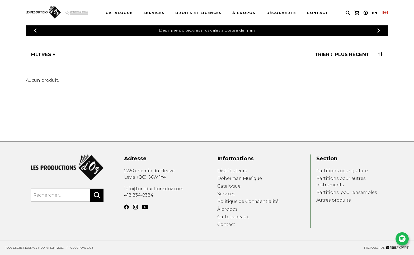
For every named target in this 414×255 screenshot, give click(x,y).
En (374, 13)
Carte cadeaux (233, 216)
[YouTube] (145, 207)
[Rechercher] (96, 195)
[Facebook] (126, 207)
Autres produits (333, 200)
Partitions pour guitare (342, 170)
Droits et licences (198, 13)
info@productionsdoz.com (154, 188)
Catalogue (119, 13)
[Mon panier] (356, 12)
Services (153, 13)
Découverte (281, 13)
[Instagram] (135, 207)
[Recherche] (348, 12)
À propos (243, 13)
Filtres (41, 54)
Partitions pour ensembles (346, 192)
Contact (317, 13)
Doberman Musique (239, 178)
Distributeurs (232, 170)
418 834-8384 (138, 195)
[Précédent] (35, 30)
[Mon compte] (366, 12)
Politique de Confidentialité (248, 201)
